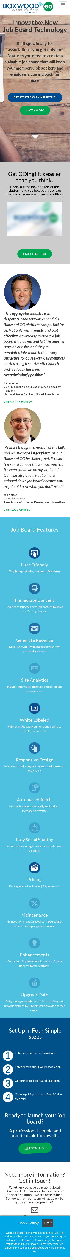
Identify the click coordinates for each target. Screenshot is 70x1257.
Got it (47, 1223)
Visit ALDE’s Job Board (17, 509)
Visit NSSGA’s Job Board (18, 401)
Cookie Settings (28, 1223)
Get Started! (35, 1148)
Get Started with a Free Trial (35, 97)
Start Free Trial (34, 253)
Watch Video (35, 110)
